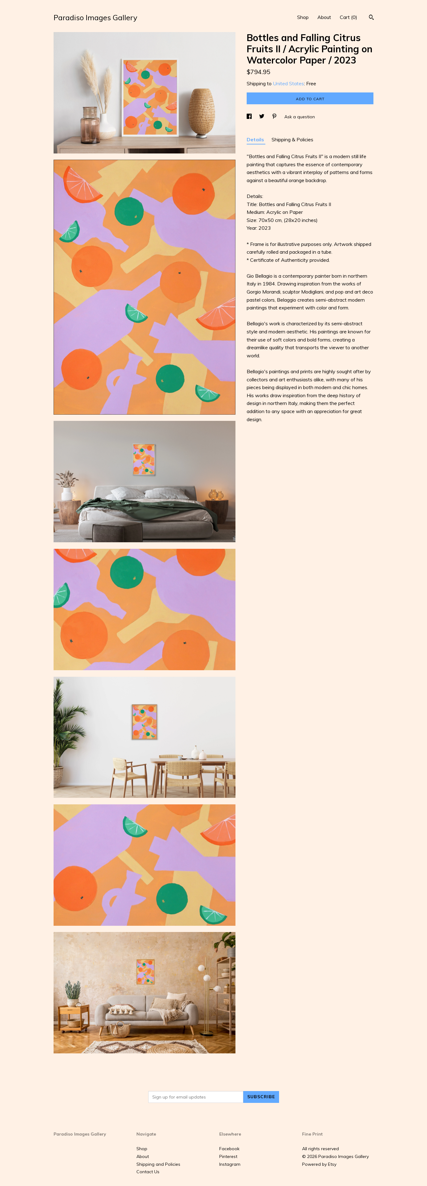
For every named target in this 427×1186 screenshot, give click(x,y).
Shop (303, 17)
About (324, 17)
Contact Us (147, 1171)
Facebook (229, 1148)
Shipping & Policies (292, 139)
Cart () (348, 17)
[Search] (371, 18)
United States (288, 83)
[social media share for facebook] (250, 117)
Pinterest (228, 1156)
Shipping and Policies (158, 1164)
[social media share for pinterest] (275, 117)
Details (256, 139)
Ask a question (299, 117)
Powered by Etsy (319, 1164)
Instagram (229, 1164)
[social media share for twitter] (262, 117)
